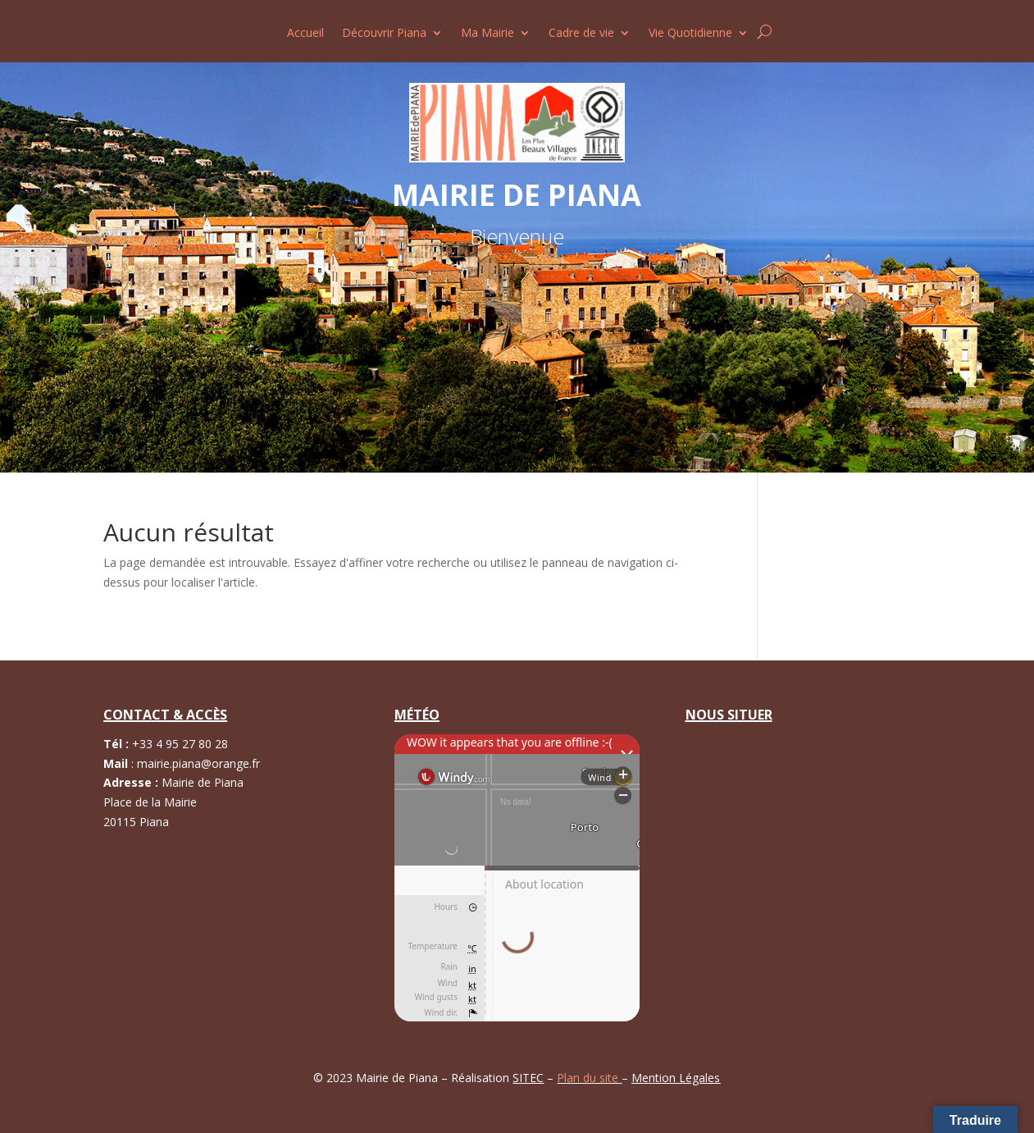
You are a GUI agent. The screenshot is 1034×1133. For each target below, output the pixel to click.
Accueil (305, 33)
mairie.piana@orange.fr (198, 763)
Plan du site (589, 1077)
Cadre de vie (581, 33)
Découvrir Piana (384, 33)
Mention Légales (675, 1077)
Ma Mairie (487, 33)
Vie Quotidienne (690, 33)
